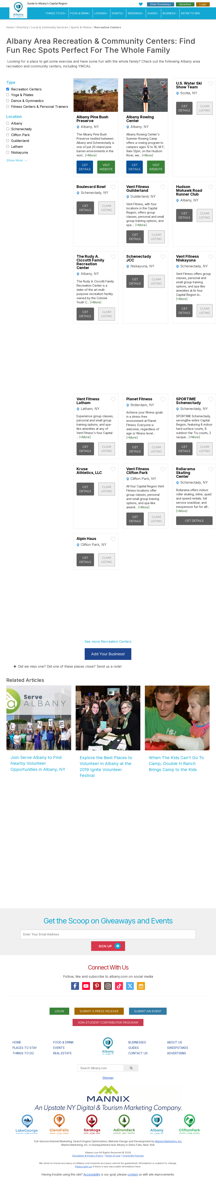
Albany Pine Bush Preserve (92, 119)
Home (10, 27)
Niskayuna (19, 152)
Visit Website (106, 167)
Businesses (137, 1042)
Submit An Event (147, 1011)
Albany (16, 123)
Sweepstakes (177, 1047)
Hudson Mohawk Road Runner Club (189, 190)
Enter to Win (190, 13)
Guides (152, 13)
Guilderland (20, 141)
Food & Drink (79, 13)
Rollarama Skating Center (185, 472)
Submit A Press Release (99, 1011)
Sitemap (108, 1077)
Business (169, 13)
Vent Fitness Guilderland (137, 188)
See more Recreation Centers (108, 641)
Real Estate (62, 1053)
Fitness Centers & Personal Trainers (39, 106)
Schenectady (21, 129)
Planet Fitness (139, 399)
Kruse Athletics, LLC (89, 471)
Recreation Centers (107, 27)
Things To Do (54, 13)
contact (133, 1174)
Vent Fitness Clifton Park (137, 471)
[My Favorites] (140, 4)
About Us (174, 1042)
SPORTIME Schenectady (188, 401)
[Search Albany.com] (101, 1067)
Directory (22, 27)
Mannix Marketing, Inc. (168, 1141)
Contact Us (138, 1053)
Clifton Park (20, 135)
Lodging (100, 13)
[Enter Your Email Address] (108, 934)
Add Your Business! (108, 654)
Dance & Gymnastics (27, 101)
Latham (17, 146)
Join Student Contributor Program (108, 1022)
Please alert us (83, 1166)
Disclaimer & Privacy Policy (87, 1155)
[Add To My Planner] (113, 83)
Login (202, 4)
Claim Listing (204, 108)
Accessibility (91, 1174)
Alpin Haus (86, 539)
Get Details (85, 167)
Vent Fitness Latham (88, 401)
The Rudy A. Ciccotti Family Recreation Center (90, 262)
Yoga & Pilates (22, 95)
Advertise (185, 4)
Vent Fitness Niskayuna (187, 258)
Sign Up (110, 946)
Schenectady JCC (138, 258)
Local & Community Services (49, 27)
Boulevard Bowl (91, 187)
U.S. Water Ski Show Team (189, 85)
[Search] (131, 1067)
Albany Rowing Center (140, 119)
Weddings (135, 13)
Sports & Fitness (81, 27)
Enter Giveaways (160, 4)
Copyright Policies (133, 1155)
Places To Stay (25, 1047)
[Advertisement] (108, 857)
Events (117, 13)
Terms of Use (112, 1155)
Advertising (176, 1053)
